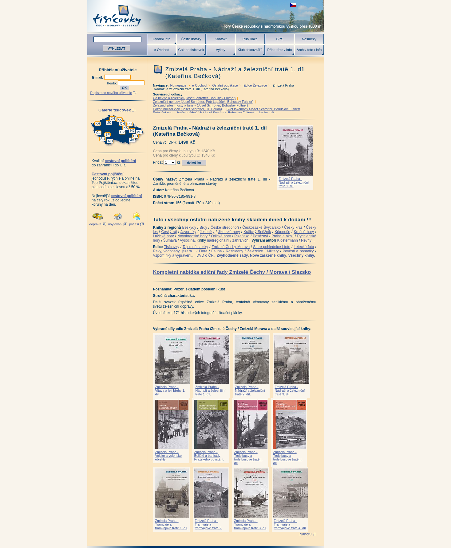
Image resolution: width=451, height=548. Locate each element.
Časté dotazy (191, 39)
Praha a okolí (282, 236)
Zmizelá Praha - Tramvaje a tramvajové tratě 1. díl (171, 524)
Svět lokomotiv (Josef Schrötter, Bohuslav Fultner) (263, 109)
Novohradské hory (192, 236)
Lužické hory (163, 236)
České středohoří (225, 227)
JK (109, 122)
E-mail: (98, 77)
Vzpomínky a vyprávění (172, 255)
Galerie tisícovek (191, 50)
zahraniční (240, 240)
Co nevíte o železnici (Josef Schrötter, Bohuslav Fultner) (194, 98)
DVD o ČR (205, 255)
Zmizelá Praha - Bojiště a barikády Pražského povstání (209, 455)
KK (119, 119)
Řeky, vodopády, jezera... (174, 251)
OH (122, 123)
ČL (98, 132)
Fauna (216, 251)
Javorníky (188, 232)
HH (135, 136)
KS (126, 128)
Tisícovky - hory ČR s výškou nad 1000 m (205, 16)
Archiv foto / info (309, 50)
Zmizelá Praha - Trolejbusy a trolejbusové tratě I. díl (248, 457)
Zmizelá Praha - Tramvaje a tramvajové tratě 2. (208, 524)
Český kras (293, 227)
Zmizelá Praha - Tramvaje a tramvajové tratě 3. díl (250, 524)
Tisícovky (171, 247)
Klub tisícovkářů (250, 50)
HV (122, 132)
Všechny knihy (301, 255)
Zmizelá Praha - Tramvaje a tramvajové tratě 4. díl (290, 524)
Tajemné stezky (195, 247)
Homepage (178, 85)
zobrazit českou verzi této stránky (293, 5)
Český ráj (169, 232)
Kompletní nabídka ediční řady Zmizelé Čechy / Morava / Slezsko (232, 272)
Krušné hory (304, 232)
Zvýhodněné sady (232, 255)
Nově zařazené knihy (268, 255)
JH (113, 118)
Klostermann (287, 240)
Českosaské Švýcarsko (261, 227)
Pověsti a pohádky (298, 251)
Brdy (203, 227)
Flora (203, 251)
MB (138, 132)
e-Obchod (161, 50)
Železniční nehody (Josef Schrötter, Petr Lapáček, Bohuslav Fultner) (203, 101)
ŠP (107, 134)
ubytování (115, 224)
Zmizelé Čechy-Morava (231, 247)
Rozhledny (234, 251)
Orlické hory (221, 236)
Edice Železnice (255, 85)
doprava (95, 224)
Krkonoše (282, 232)
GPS (279, 39)
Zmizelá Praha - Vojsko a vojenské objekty (168, 455)
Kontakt (221, 39)
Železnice (255, 251)
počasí (134, 224)
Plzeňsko (241, 236)
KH (98, 123)
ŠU (103, 139)
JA (132, 140)
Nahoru (305, 534)
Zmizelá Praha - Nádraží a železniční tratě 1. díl (294, 182)
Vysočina (187, 240)
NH (110, 141)
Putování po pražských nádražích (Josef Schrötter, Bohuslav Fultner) (203, 113)
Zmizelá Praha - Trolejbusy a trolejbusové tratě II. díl (288, 457)
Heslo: (112, 83)
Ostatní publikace (225, 85)
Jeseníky (207, 232)
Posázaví (260, 236)
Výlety (220, 50)
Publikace (250, 39)
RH (129, 124)
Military (273, 251)
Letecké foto (304, 247)
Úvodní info (162, 39)
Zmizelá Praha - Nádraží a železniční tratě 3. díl (290, 390)
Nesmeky (309, 39)
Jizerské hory (229, 232)
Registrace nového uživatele (111, 93)
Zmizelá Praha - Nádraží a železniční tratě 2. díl (250, 390)
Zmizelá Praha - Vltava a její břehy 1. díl (170, 390)
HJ (132, 130)
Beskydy (189, 227)
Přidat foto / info (279, 50)
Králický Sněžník (257, 232)
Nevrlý (306, 240)
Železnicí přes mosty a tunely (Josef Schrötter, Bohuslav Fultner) (200, 105)
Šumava (170, 240)
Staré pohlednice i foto (271, 247)
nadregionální (218, 240)
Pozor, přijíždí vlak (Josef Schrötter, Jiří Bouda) (187, 109)
